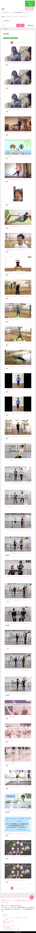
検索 (20, 25)
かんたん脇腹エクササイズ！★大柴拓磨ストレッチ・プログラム (20, 366)
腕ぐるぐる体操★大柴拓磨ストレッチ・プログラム (17, 319)
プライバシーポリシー (10, 925)
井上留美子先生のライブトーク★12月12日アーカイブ (18, 833)
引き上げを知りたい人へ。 (12, 740)
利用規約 (7, 927)
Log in (29, 8)
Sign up (30, 3)
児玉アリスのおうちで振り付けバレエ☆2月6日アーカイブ (19, 179)
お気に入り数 (27, 38)
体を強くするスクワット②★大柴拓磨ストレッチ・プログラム (20, 273)
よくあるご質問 (9, 921)
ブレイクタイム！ (10, 203)
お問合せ (7, 922)
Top (2, 29)
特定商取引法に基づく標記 (12, 929)
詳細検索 (30, 25)
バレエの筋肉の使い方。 (11, 716)
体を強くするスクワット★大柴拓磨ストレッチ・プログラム (19, 343)
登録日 (13, 38)
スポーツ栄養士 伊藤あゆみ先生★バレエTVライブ (17, 880)
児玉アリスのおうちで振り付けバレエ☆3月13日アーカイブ (19, 133)
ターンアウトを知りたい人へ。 (13, 763)
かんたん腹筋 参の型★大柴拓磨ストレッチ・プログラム (18, 226)
